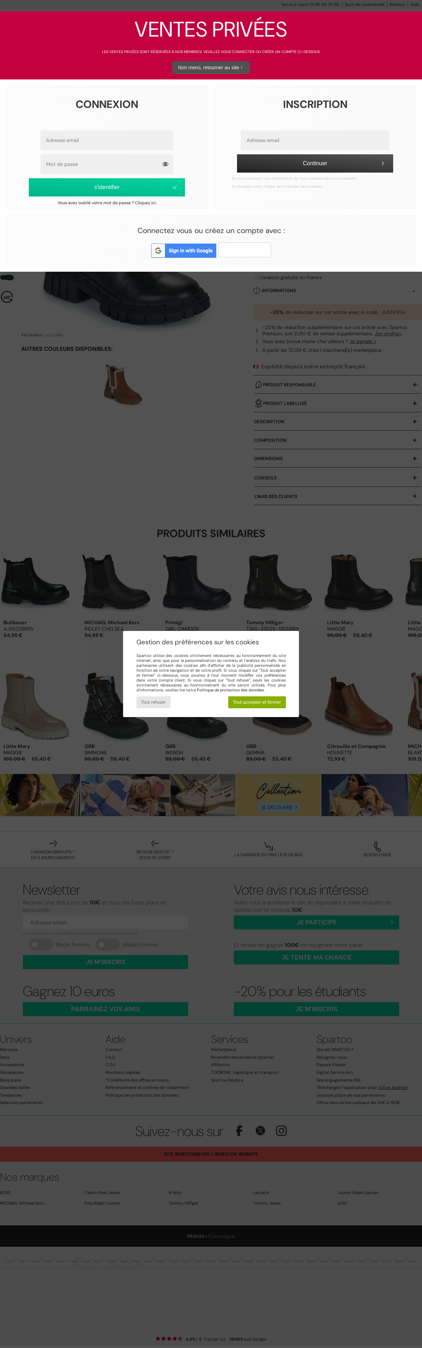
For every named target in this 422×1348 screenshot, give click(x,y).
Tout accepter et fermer (257, 702)
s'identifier (136, 187)
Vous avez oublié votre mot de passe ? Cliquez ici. (107, 203)
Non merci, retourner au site (211, 67)
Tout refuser (153, 702)
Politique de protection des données (230, 690)
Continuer (344, 163)
